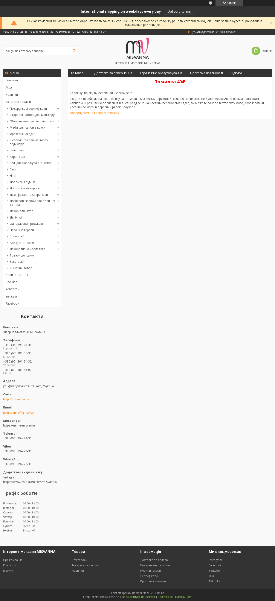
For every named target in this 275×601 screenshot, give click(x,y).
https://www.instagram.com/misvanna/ (30, 482)
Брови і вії (17, 236)
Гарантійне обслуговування (161, 72)
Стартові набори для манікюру (32, 115)
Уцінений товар (21, 268)
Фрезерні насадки (22, 134)
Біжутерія (17, 262)
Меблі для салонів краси (27, 127)
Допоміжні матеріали (25, 188)
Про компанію (13, 560)
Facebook (12, 303)
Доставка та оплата (154, 560)
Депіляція (16, 217)
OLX (211, 576)
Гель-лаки (17, 150)
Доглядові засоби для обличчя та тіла (32, 203)
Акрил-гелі (17, 157)
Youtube (214, 570)
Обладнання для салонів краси (32, 121)
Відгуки (236, 72)
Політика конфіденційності (175, 597)
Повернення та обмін (155, 565)
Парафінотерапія (22, 230)
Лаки (13, 169)
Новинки (11, 95)
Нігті (13, 175)
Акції (8, 87)
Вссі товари (79, 560)
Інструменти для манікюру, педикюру (29, 142)
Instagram (12, 296)
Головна (11, 80)
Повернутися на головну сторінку (94, 113)
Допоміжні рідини (22, 182)
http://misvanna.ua (16, 399)
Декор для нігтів (21, 211)
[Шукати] (74, 51)
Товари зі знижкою (85, 565)
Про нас (11, 282)
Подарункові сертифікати (28, 108)
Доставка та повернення (113, 72)
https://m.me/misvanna (19, 425)
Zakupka (214, 581)
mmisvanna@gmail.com (20, 412)
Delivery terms (179, 11)
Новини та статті (18, 275)
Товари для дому (22, 255)
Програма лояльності (206, 72)
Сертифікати (80, 80)
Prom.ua (159, 593)
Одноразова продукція (26, 224)
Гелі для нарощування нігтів (30, 163)
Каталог (77, 72)
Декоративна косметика (27, 249)
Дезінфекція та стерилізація (30, 195)
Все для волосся (22, 243)
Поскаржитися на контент (138, 597)
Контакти (12, 289)
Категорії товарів (18, 102)
